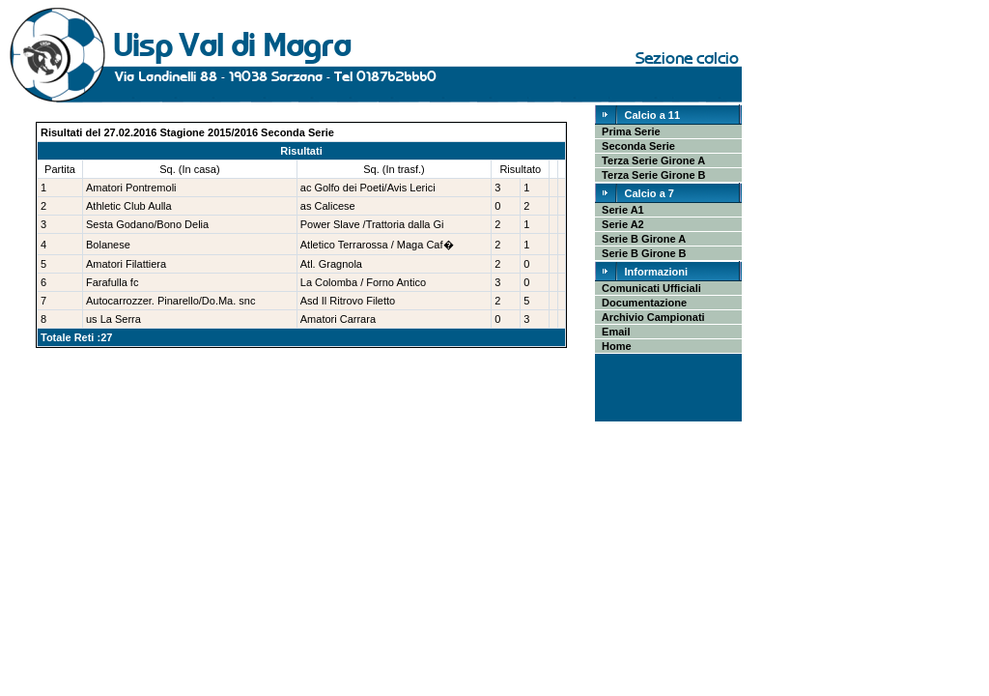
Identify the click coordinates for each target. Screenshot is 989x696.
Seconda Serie (635, 146)
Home (614, 346)
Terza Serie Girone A (650, 160)
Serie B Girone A (641, 239)
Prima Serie (628, 131)
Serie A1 (620, 210)
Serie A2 (620, 224)
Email (613, 331)
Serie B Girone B (641, 253)
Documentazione (641, 302)
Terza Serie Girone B (651, 175)
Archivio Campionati (650, 317)
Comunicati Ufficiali (648, 288)
